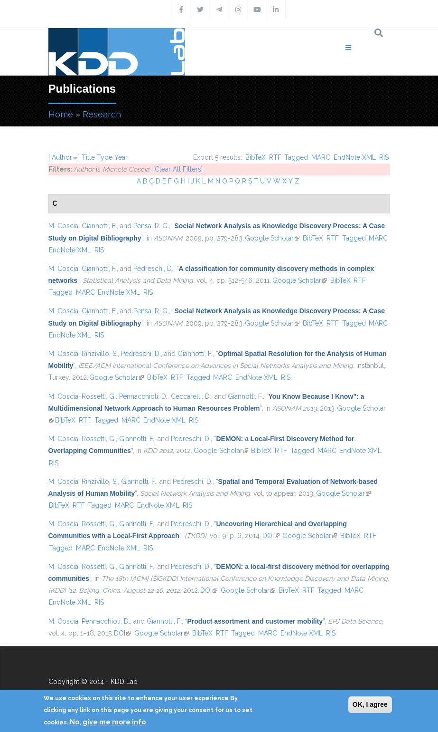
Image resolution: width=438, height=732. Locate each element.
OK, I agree (370, 704)
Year (121, 157)
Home (60, 114)
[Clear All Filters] (178, 169)
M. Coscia (63, 226)
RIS (384, 157)
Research (102, 114)
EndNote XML (355, 157)
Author (62, 157)
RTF (275, 157)
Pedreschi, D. (153, 268)
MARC (320, 157)
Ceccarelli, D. (191, 396)
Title (88, 157)
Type (104, 157)
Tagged (296, 157)
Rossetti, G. (99, 396)
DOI (271, 535)
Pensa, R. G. (151, 226)
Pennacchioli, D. (143, 396)
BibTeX (255, 157)
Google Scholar (272, 238)
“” (255, 621)
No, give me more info (108, 722)
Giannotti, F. (99, 226)
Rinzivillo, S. (100, 353)
